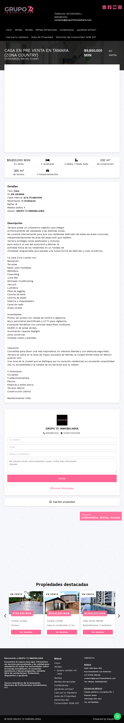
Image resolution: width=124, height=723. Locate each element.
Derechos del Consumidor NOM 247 (76, 37)
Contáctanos (67, 29)
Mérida (25, 58)
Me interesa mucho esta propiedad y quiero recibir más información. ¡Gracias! (62, 465)
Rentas (29, 29)
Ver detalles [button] (26, 632)
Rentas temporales (46, 29)
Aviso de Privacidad (42, 37)
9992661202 (52, 433)
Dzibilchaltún (11, 58)
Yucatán (34, 58)
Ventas (18, 29)
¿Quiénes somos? (86, 29)
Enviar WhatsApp (62, 488)
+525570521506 (71, 433)
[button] (4, 615)
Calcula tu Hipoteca (17, 37)
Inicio (9, 29)
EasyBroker (113, 719)
